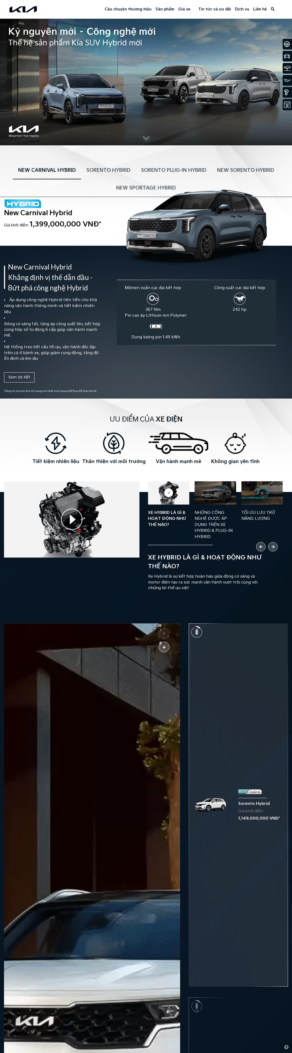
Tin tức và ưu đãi (214, 9)
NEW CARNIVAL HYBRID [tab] (47, 170)
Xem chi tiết (19, 377)
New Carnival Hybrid (38, 213)
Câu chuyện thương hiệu (128, 9)
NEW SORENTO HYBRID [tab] (245, 170)
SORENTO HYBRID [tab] (108, 170)
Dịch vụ (242, 9)
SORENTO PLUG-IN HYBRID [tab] (173, 170)
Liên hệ (260, 9)
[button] (34, 141)
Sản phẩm (165, 9)
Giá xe (184, 9)
